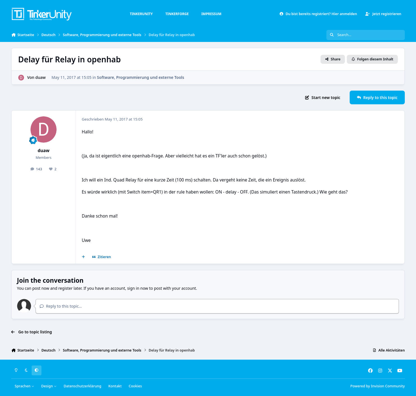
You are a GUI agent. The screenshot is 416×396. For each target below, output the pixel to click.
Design (49, 386)
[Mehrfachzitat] (83, 257)
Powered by (377, 386)
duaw (40, 77)
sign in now (137, 288)
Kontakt (114, 386)
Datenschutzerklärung (82, 386)
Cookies (135, 386)
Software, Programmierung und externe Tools (140, 77)
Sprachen (24, 386)
